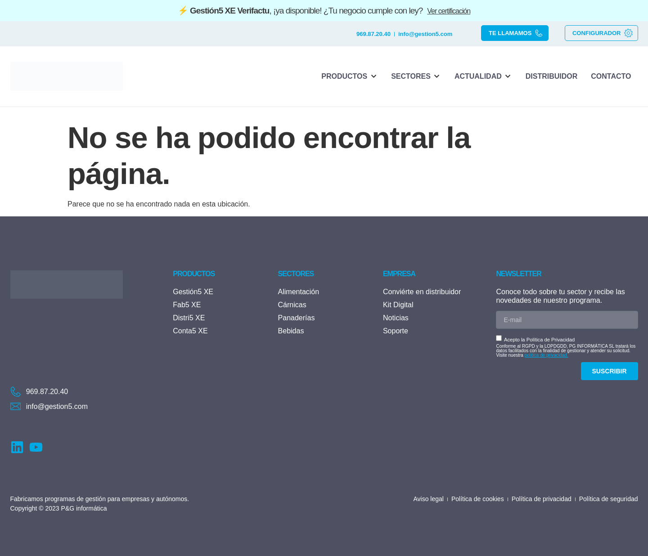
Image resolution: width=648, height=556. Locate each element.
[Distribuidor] (552, 76)
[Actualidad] (483, 76)
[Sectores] (416, 76)
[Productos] (349, 76)
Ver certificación (448, 11)
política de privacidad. (546, 355)
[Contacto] (611, 76)
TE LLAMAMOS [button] (516, 33)
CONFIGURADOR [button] (602, 33)
